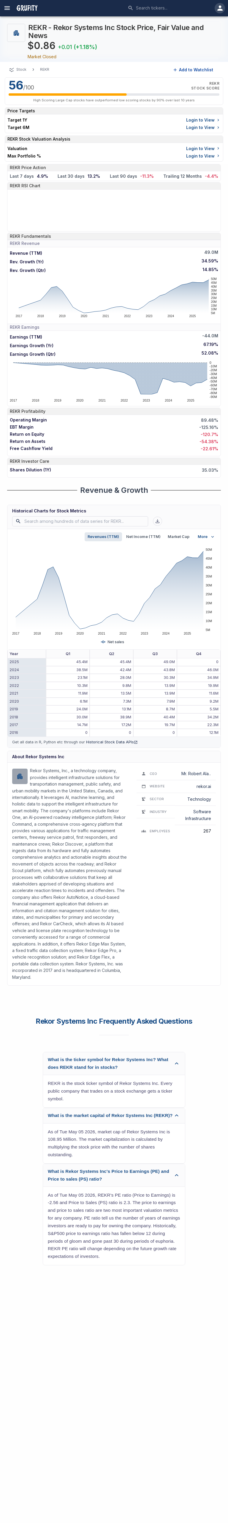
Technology (199, 799)
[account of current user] (7, 8)
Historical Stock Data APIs (112, 742)
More (206, 536)
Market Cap (178, 536)
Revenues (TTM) (103, 536)
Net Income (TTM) (143, 536)
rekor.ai (204, 786)
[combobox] (169, 8)
